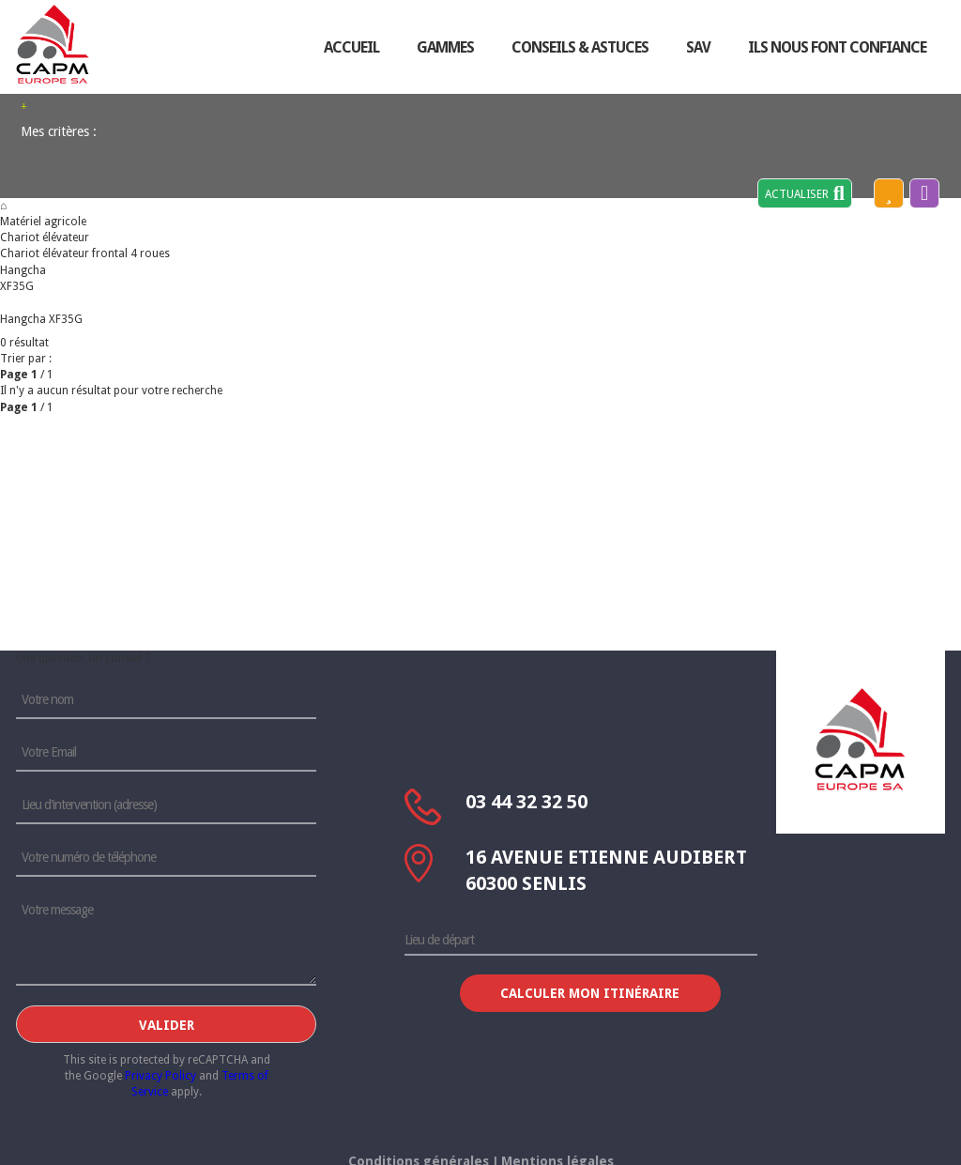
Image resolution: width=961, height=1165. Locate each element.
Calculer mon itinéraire (589, 993)
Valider (166, 1025)
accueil (351, 47)
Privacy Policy (160, 1075)
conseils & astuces (579, 47)
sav (698, 47)
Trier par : (26, 358)
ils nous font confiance (837, 47)
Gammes (445, 47)
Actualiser (805, 193)
